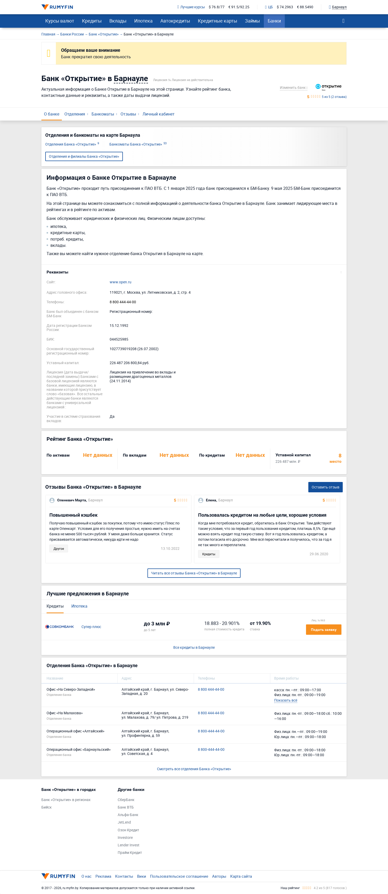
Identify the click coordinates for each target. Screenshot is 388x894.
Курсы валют (59, 21)
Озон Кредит (128, 830)
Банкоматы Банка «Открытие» (138, 144)
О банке (51, 114)
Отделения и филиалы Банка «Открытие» (84, 156)
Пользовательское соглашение (179, 876)
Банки (274, 21)
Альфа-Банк (128, 815)
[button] (194, 272)
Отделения (74, 114)
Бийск (46, 807)
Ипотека (143, 21)
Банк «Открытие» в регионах (66, 800)
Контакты (124, 876)
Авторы (219, 876)
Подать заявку (324, 630)
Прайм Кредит (130, 852)
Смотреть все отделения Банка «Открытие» (194, 768)
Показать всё (285, 700)
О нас (86, 876)
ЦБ (269, 7)
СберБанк (126, 800)
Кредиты (92, 21)
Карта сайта (241, 876)
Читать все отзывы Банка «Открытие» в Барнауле (194, 573)
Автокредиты (175, 21)
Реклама (103, 876)
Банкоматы (103, 114)
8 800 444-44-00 (123, 302)
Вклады (117, 21)
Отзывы (128, 114)
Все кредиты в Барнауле (194, 647)
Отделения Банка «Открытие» (72, 144)
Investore (125, 837)
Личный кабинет (159, 114)
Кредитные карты (217, 21)
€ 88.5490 (305, 7)
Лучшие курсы (191, 7)
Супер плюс (91, 627)
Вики (141, 876)
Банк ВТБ (126, 807)
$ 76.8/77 (217, 7)
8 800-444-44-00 (211, 731)
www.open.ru (120, 282)
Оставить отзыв (325, 487)
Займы (252, 21)
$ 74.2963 (285, 7)
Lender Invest (128, 845)
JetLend (124, 822)
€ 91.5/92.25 (238, 7)
